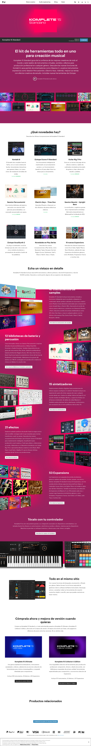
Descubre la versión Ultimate (23, 681)
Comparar (47, 39)
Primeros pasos (38, 39)
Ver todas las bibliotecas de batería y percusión (18, 367)
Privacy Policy (35, 744)
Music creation (30, 2)
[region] (45, 742)
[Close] (88, 742)
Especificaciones (56, 39)
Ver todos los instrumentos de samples (60, 322)
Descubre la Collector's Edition (67, 683)
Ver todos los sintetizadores (57, 409)
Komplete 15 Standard (11, 40)
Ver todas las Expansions (56, 503)
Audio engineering (44, 2)
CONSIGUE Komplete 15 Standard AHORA (45, 721)
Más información (61, 735)
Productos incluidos (28, 39)
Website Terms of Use (25, 744)
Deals (63, 2)
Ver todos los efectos (11, 457)
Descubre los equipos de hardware (45, 533)
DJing (56, 2)
